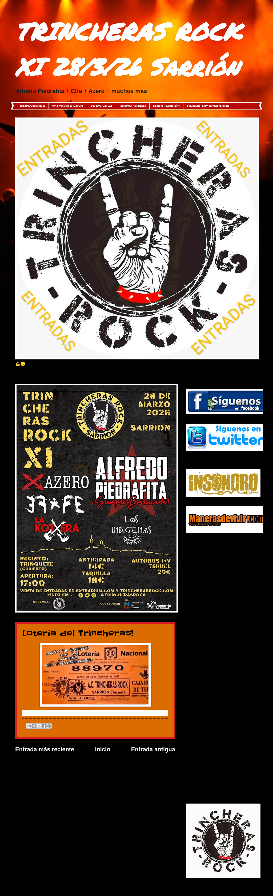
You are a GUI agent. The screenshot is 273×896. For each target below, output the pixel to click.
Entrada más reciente (44, 749)
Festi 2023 (101, 105)
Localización (166, 105)
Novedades (32, 105)
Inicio (102, 749)
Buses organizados (208, 105)
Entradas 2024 (67, 105)
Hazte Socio (132, 105)
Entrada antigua (153, 749)
